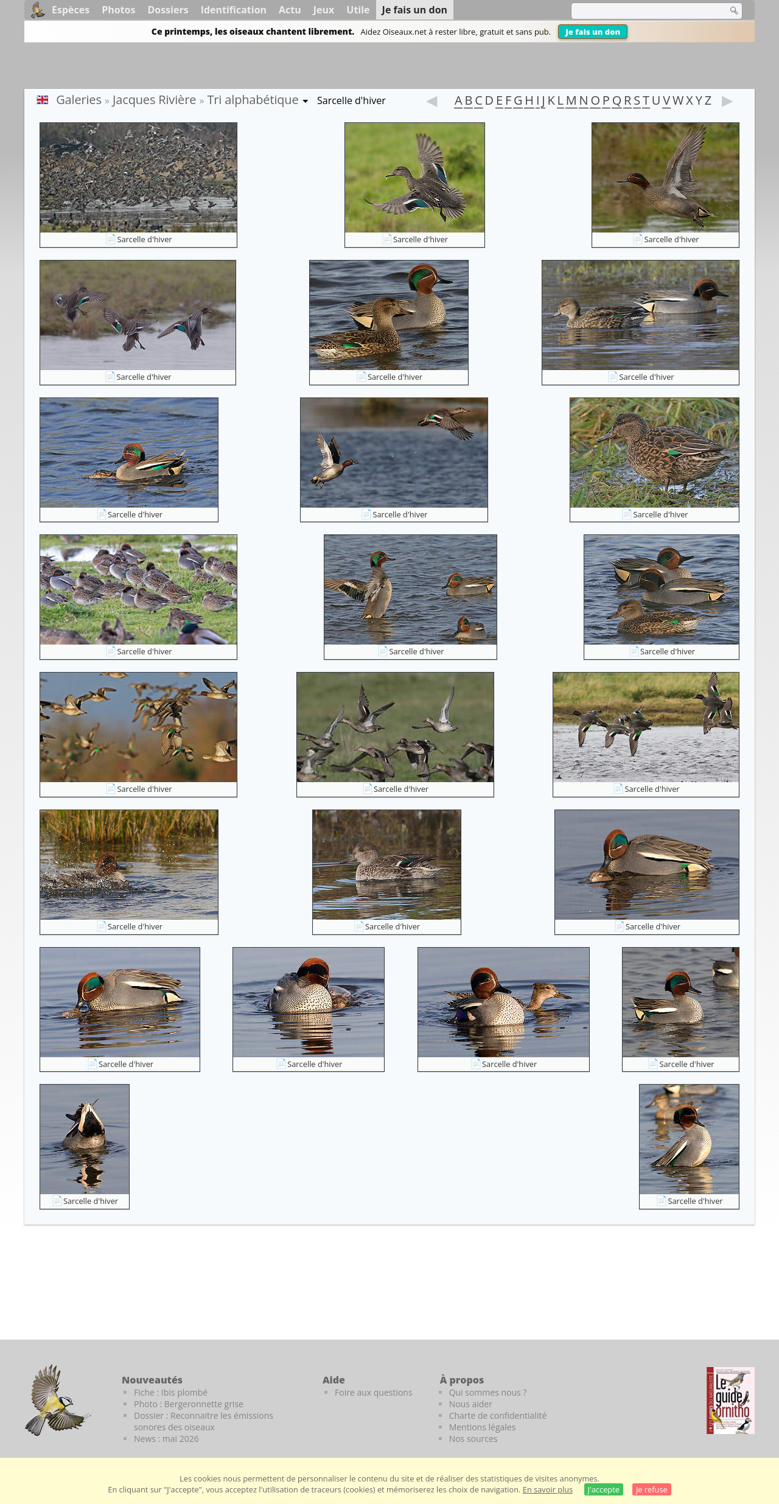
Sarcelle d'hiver (144, 239)
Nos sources (473, 1438)
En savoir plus (548, 1489)
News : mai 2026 (166, 1438)
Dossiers (167, 9)
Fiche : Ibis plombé (171, 1392)
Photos (118, 9)
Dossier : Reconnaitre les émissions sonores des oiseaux (203, 1421)
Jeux (324, 9)
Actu (290, 9)
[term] (641, 11)
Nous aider (470, 1404)
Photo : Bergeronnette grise (188, 1404)
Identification (234, 9)
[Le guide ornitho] (731, 1400)
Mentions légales (482, 1427)
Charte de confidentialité (498, 1415)
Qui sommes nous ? (488, 1392)
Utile (357, 9)
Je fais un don (592, 31)
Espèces (70, 9)
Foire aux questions (374, 1392)
